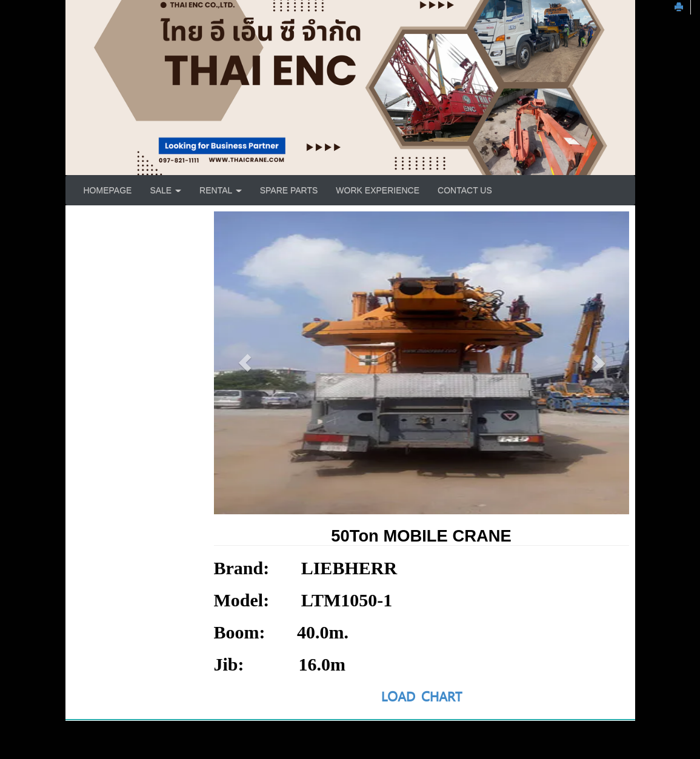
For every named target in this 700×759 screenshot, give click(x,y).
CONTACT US (465, 190)
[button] (245, 362)
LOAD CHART (421, 696)
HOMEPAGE (108, 190)
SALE (165, 190)
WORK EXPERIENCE (377, 190)
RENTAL (220, 190)
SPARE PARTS (289, 190)
